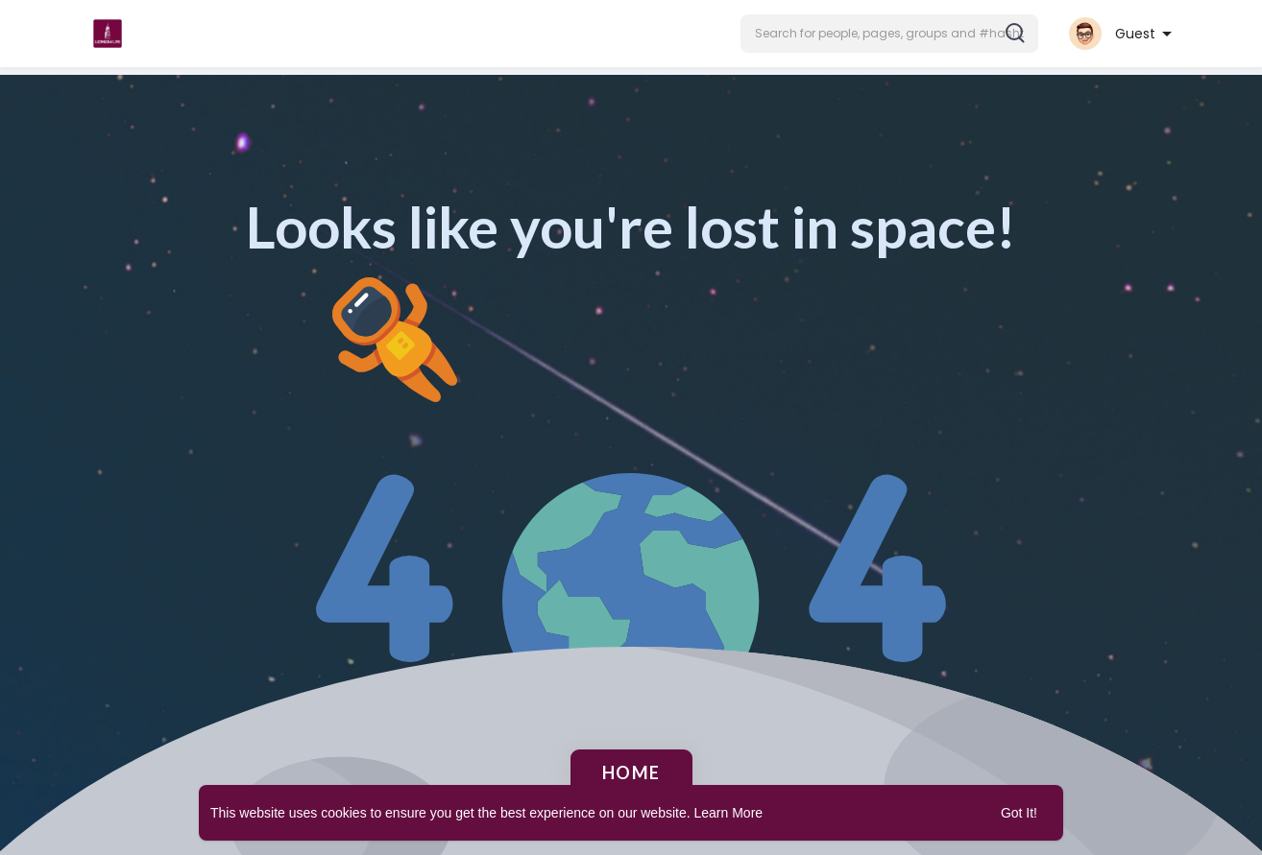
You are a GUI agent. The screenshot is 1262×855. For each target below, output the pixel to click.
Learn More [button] (729, 812)
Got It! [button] (1019, 812)
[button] (889, 33)
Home (631, 772)
